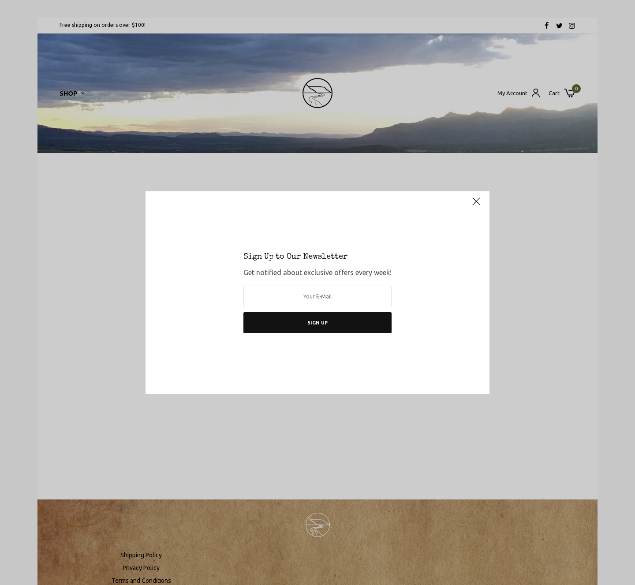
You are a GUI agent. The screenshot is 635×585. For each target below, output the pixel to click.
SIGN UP (317, 322)
